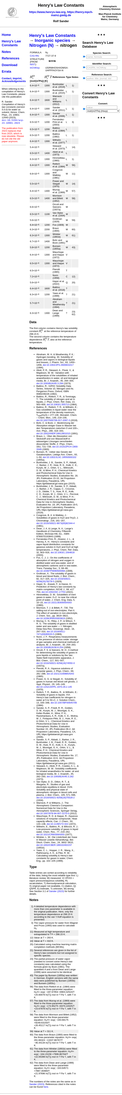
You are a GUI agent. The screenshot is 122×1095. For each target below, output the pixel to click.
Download (9, 65)
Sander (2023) (56, 891)
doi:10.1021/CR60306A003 (50, 834)
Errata (6, 71)
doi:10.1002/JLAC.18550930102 (59, 457)
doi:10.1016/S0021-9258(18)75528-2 (55, 797)
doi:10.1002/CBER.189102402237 (54, 845)
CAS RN (34, 55)
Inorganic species (52, 40)
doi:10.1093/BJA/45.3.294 (49, 383)
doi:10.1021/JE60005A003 (58, 602)
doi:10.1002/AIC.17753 (53, 592)
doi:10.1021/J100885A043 (60, 673)
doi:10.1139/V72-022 (57, 824)
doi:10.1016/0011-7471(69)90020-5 (51, 632)
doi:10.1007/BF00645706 (64, 702)
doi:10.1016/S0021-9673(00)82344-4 (55, 523)
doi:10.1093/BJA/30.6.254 (49, 647)
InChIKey (35, 67)
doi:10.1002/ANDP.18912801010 (53, 433)
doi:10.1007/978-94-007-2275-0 (52, 813)
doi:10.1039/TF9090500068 (50, 571)
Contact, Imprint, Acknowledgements (14, 80)
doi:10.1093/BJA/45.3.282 (60, 776)
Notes (6, 52)
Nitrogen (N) (41, 45)
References (10, 58)
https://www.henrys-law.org (47, 12)
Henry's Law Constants (11, 43)
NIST (32, 64)
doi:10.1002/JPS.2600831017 (58, 365)
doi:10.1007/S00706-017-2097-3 (53, 420)
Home (6, 35)
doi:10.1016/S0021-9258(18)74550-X (55, 663)
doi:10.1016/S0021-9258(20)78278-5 (53, 580)
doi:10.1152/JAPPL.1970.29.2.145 (54, 687)
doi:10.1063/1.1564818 (62, 552)
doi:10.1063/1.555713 (58, 404)
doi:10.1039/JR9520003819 (50, 618)
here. (46, 1087)
